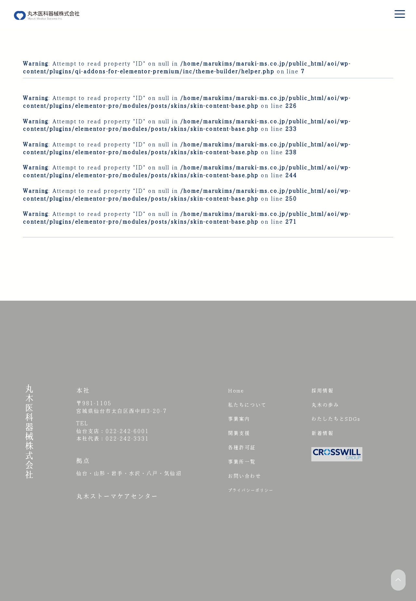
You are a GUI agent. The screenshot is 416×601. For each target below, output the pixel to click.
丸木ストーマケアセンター (117, 496)
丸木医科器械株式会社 (29, 431)
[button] (397, 15)
